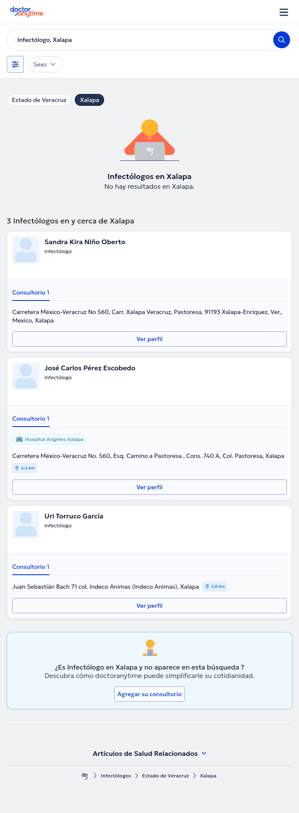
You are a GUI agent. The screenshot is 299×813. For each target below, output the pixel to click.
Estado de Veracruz (39, 100)
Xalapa (89, 100)
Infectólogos (116, 775)
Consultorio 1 (30, 292)
